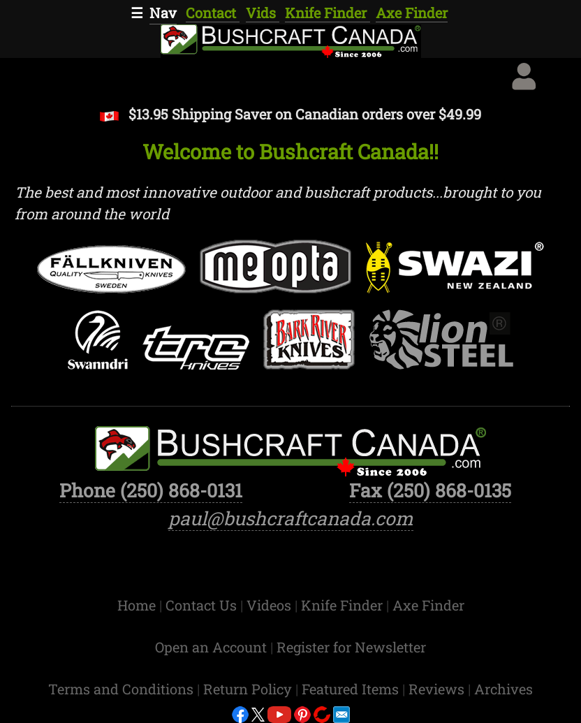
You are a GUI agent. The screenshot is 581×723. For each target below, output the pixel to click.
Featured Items (352, 689)
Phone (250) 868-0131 (150, 490)
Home (138, 605)
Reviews (438, 689)
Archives (503, 689)
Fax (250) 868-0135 (430, 490)
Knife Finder (327, 12)
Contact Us (203, 605)
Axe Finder (412, 12)
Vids (262, 12)
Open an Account (211, 647)
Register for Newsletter (351, 647)
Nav (163, 12)
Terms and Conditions (122, 689)
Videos (271, 605)
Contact (213, 12)
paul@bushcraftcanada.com (290, 518)
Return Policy (249, 689)
